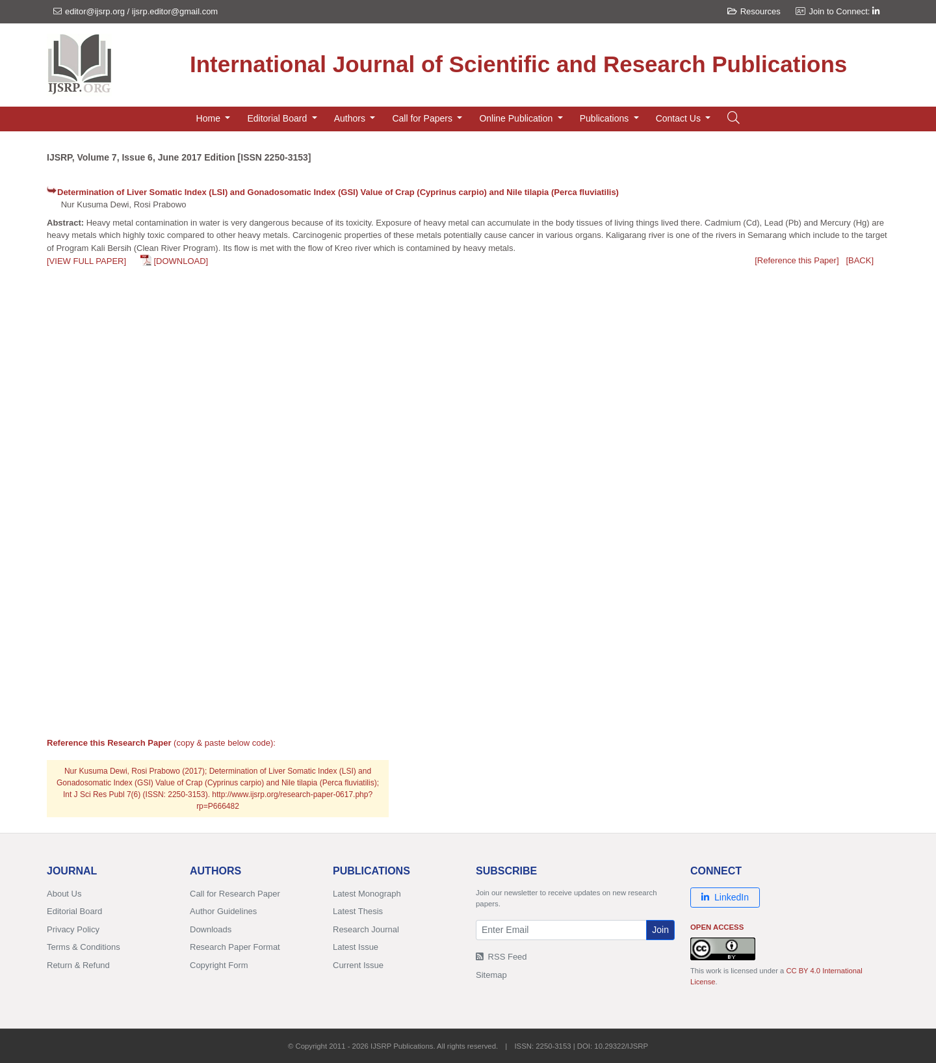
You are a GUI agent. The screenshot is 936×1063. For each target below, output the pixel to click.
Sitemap (491, 975)
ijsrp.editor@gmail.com (175, 11)
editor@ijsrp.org (95, 11)
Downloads (210, 929)
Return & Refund (78, 965)
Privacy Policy (73, 929)
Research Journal (366, 929)
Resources (754, 11)
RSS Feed (501, 957)
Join (660, 930)
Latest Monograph (367, 894)
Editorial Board (74, 911)
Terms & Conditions (83, 947)
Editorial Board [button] (278, 118)
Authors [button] (351, 118)
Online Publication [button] (517, 118)
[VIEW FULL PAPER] (86, 261)
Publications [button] (605, 118)
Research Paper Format (235, 947)
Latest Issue (355, 947)
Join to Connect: (844, 11)
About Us (64, 894)
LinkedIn (725, 897)
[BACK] (860, 260)
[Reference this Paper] (796, 260)
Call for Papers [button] (423, 118)
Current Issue (358, 965)
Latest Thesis (358, 911)
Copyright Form (219, 965)
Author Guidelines (223, 911)
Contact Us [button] (679, 118)
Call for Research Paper (235, 894)
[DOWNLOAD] (180, 261)
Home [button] (209, 118)
